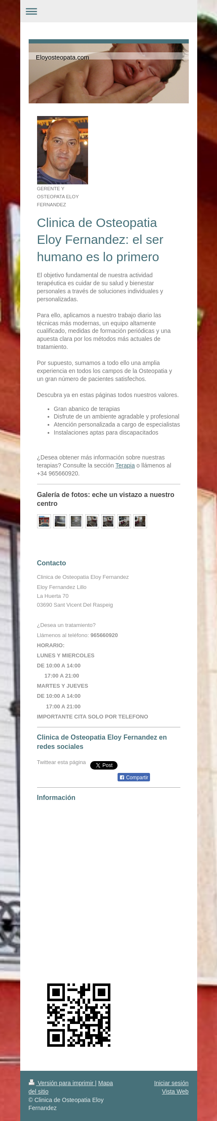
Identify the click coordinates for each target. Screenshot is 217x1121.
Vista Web (175, 1091)
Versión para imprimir (62, 1083)
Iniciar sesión (171, 1083)
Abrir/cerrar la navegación (108, 11)
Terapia (125, 465)
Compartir (133, 778)
